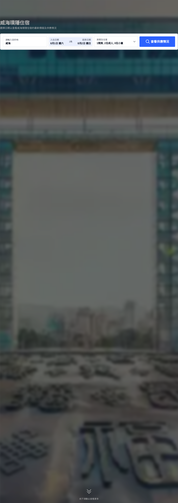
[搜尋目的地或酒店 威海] (25, 41)
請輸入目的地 (12, 40)
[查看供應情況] (157, 41)
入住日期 (54, 40)
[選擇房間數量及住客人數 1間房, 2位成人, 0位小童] (116, 42)
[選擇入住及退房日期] (59, 42)
